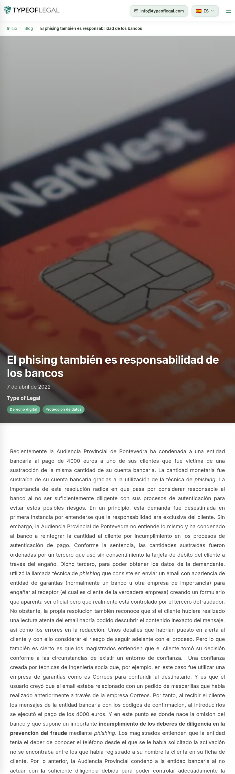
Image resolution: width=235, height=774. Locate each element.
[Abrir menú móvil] (228, 10)
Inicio (12, 28)
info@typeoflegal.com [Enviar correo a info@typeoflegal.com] (159, 10)
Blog (28, 28)
